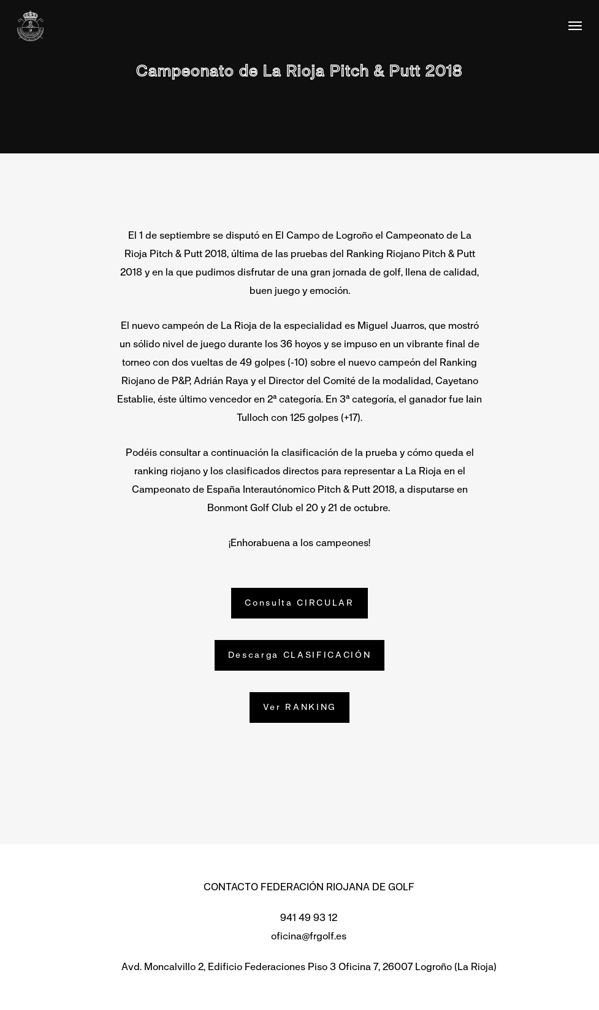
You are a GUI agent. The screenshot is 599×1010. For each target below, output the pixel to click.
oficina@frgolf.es (308, 936)
